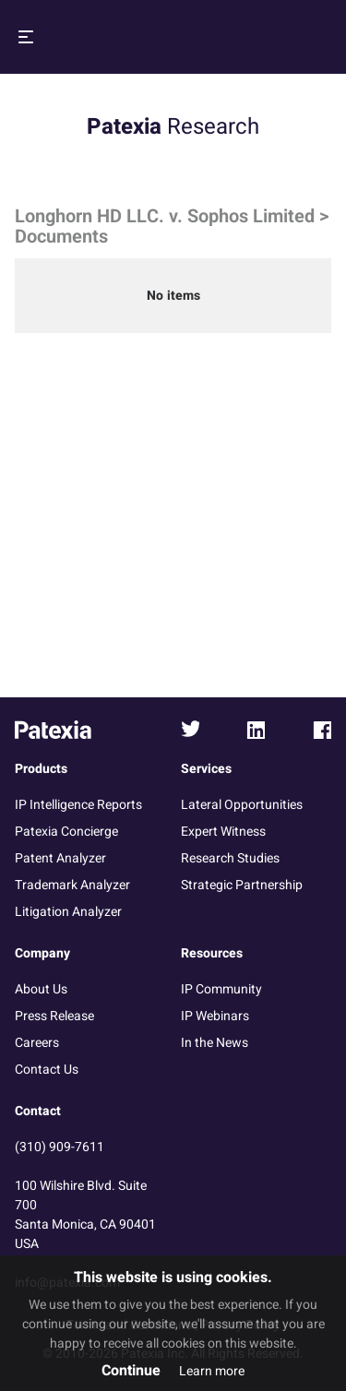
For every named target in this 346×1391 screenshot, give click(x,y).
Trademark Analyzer (72, 885)
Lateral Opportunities (242, 804)
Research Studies (230, 858)
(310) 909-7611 (59, 1147)
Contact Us (46, 1069)
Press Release (54, 1016)
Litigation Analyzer (68, 911)
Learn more (212, 1371)
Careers (37, 1042)
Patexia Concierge (66, 831)
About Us (41, 989)
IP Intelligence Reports (78, 804)
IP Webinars (215, 1016)
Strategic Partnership (242, 885)
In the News (214, 1042)
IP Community (221, 989)
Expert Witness (223, 831)
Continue (131, 1371)
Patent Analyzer (60, 858)
